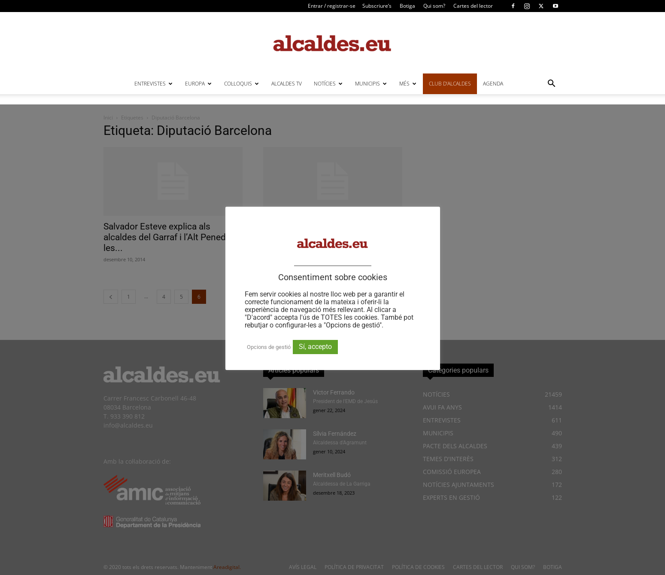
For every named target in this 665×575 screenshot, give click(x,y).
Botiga (407, 5)
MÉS (407, 83)
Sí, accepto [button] (315, 347)
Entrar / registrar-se (331, 5)
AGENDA (493, 83)
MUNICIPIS (371, 83)
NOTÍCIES (328, 83)
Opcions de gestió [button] (269, 347)
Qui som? (434, 5)
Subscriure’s (377, 5)
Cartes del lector (473, 5)
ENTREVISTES (153, 83)
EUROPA (198, 83)
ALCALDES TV (286, 83)
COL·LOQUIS (241, 83)
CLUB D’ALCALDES (450, 83)
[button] (551, 84)
